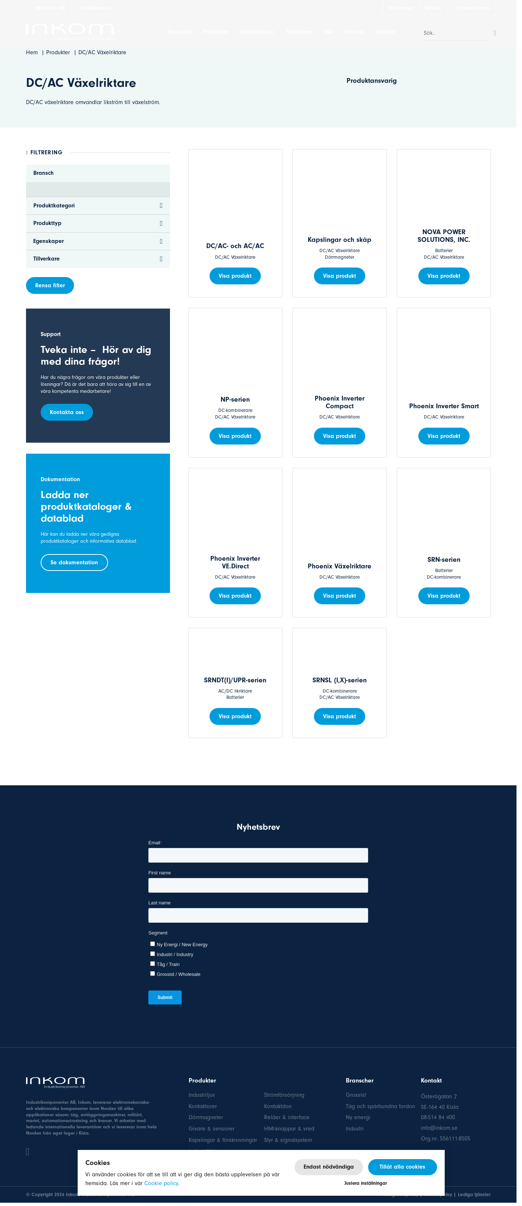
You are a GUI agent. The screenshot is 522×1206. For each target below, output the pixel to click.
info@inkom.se (95, 8)
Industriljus (202, 1095)
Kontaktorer (203, 1106)
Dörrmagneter (206, 1117)
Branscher (179, 32)
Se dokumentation (74, 562)
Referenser (401, 8)
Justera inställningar (365, 1183)
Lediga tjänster (474, 1194)
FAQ (328, 32)
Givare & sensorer (211, 1128)
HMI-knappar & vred (289, 1128)
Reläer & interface (287, 1117)
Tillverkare (299, 32)
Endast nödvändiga (329, 1166)
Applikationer (257, 32)
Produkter (215, 32)
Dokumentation (473, 8)
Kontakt (385, 32)
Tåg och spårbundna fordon (380, 1106)
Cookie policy (161, 1183)
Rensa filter (50, 285)
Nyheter (433, 8)
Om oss (354, 32)
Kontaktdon (278, 1106)
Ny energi (358, 1117)
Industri (355, 1128)
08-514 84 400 (48, 8)
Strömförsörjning (284, 1095)
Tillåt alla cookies (402, 1166)
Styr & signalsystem (288, 1140)
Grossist (356, 1095)
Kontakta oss (67, 412)
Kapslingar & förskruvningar (223, 1140)
